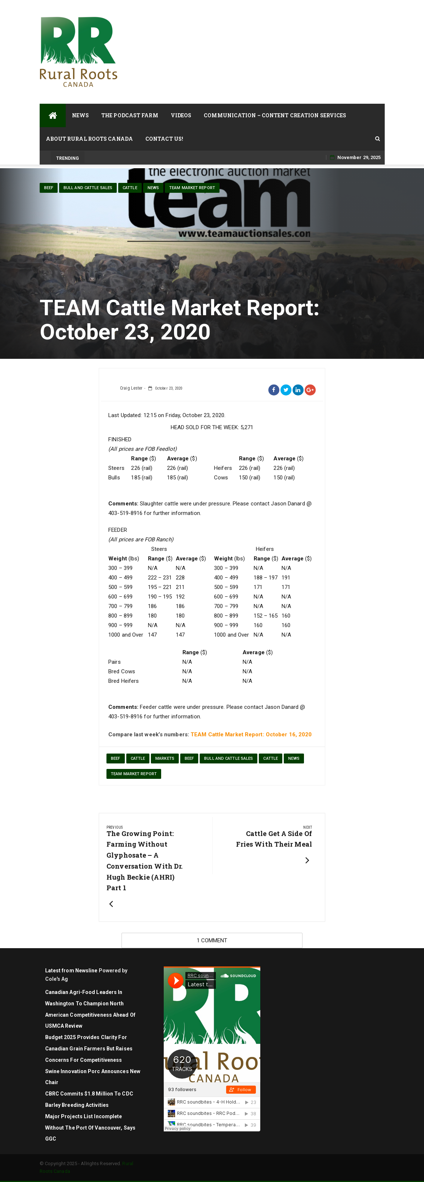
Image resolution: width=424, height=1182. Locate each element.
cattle (130, 187)
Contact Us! (164, 138)
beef (115, 758)
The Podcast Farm (129, 115)
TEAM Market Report (192, 187)
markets (164, 758)
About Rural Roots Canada (89, 138)
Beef (48, 187)
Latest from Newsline (71, 970)
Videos (181, 115)
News (80, 115)
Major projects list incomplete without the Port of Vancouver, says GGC (90, 1127)
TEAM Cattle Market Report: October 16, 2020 (251, 734)
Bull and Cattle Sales (88, 187)
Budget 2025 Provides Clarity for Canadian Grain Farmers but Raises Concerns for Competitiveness (89, 1048)
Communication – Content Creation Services (275, 115)
